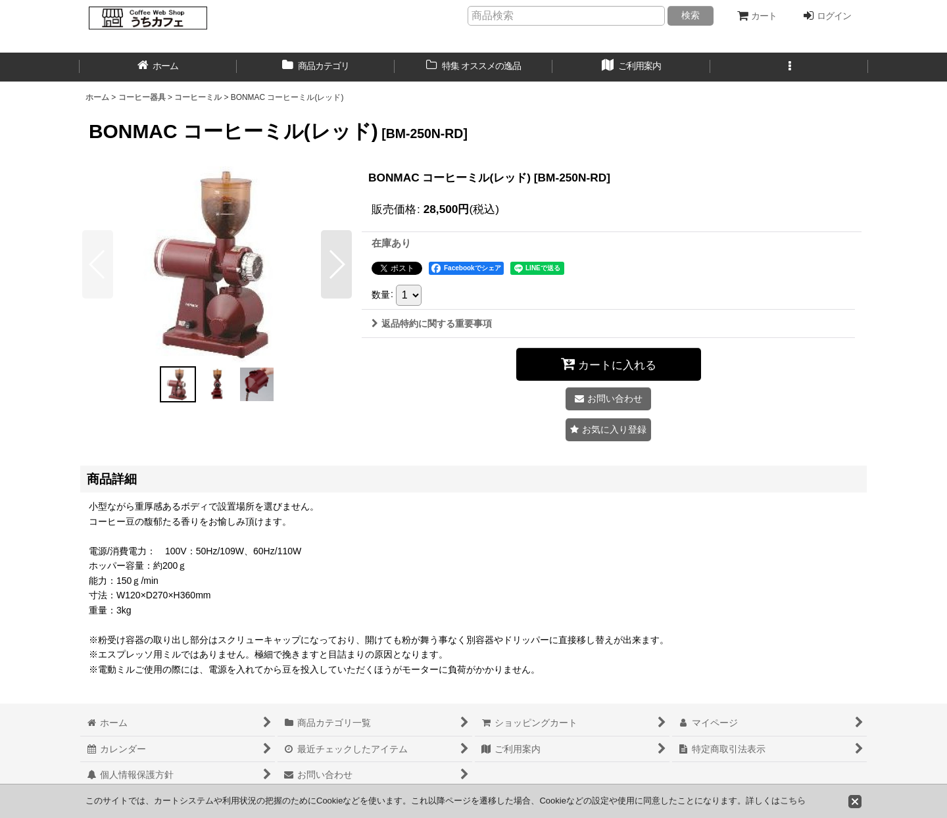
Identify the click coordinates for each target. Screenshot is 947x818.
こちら (793, 801)
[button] (789, 67)
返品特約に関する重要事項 (432, 323)
